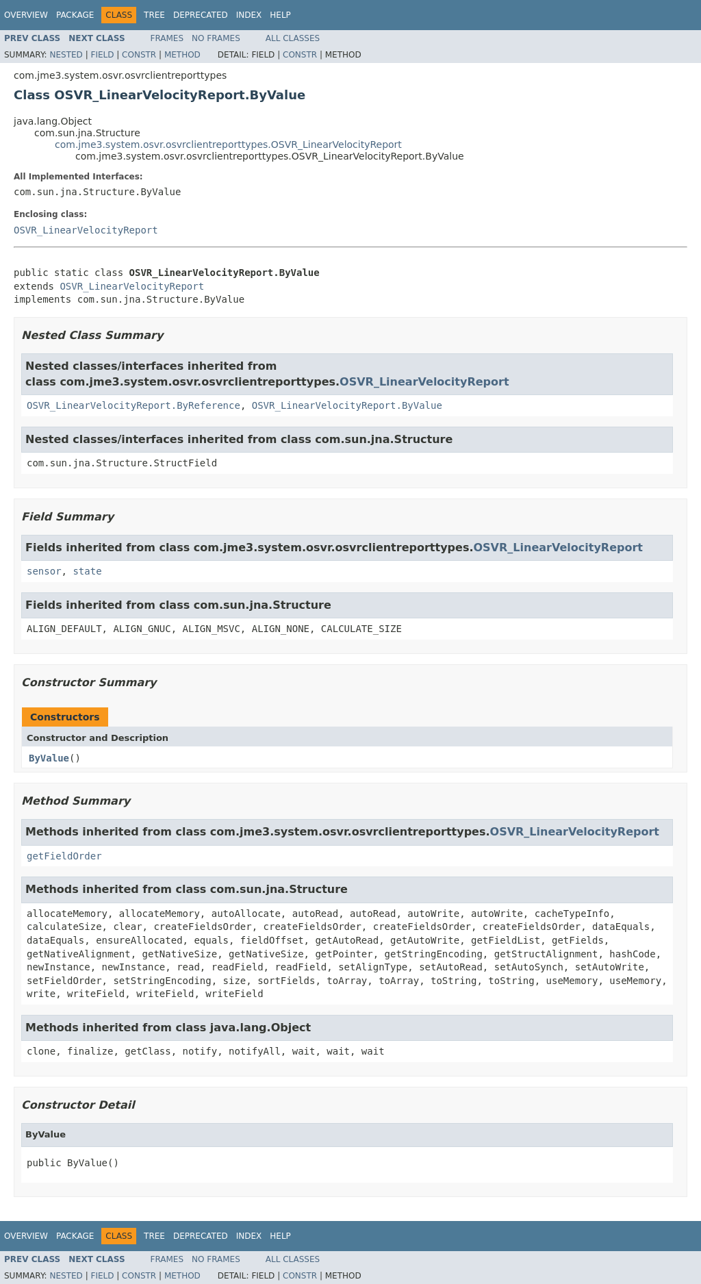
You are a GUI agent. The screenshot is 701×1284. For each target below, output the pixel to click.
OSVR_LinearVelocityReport (86, 230)
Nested (65, 55)
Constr (139, 55)
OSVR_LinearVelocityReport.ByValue (347, 405)
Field (102, 55)
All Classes (293, 38)
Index (249, 15)
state (87, 571)
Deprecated (200, 15)
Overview (26, 15)
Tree (154, 15)
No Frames (216, 38)
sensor (44, 571)
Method (182, 55)
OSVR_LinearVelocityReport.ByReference (133, 405)
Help (280, 15)
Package (75, 15)
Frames (167, 38)
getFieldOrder (64, 856)
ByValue (49, 758)
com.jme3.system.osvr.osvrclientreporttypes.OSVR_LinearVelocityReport (228, 144)
